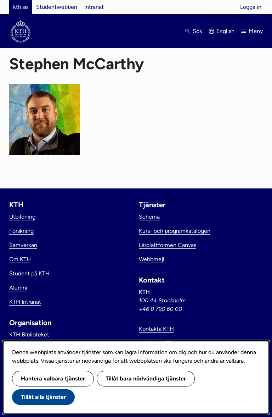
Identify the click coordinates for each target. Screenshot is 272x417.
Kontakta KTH (156, 328)
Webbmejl (151, 259)
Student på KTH (29, 273)
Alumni (18, 287)
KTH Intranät (25, 301)
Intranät (94, 7)
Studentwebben (56, 7)
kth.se (20, 7)
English (225, 31)
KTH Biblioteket (29, 334)
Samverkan (23, 245)
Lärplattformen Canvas (167, 245)
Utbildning (22, 216)
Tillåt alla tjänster (43, 397)
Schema (149, 216)
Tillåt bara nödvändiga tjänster (146, 378)
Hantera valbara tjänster (53, 378)
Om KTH (20, 259)
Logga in (250, 7)
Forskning (21, 230)
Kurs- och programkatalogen (174, 230)
